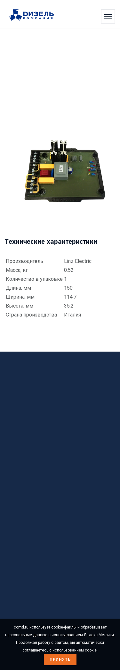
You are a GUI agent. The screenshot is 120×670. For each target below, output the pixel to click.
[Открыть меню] (108, 16)
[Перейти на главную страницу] (34, 15)
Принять (60, 659)
